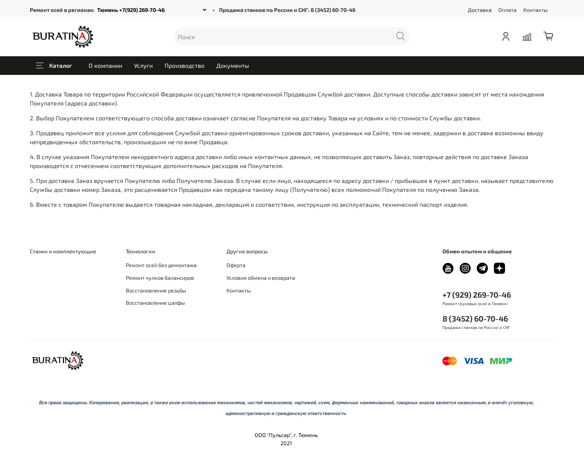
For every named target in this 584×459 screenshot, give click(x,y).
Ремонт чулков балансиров (160, 278)
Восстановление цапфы (155, 303)
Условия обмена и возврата (260, 278)
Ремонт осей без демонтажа (161, 265)
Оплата (507, 10)
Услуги (143, 65)
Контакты (535, 10)
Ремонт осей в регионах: (62, 10)
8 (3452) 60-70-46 (475, 318)
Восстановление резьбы (156, 290)
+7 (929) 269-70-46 (476, 294)
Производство (184, 65)
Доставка (480, 10)
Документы (232, 65)
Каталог (54, 65)
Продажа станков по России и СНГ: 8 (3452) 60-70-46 (287, 10)
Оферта (235, 265)
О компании (105, 65)
